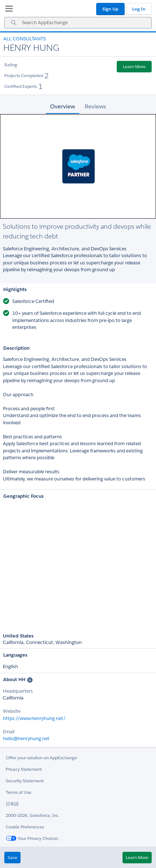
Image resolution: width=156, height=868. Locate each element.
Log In (139, 9)
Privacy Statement (24, 769)
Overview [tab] (62, 106)
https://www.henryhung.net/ (34, 718)
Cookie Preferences (25, 827)
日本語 (12, 804)
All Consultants (24, 39)
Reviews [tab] (95, 106)
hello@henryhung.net (26, 738)
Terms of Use (18, 792)
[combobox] (78, 22)
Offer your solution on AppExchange (41, 758)
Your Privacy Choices (32, 838)
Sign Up (110, 9)
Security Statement (25, 781)
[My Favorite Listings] (7, 10)
